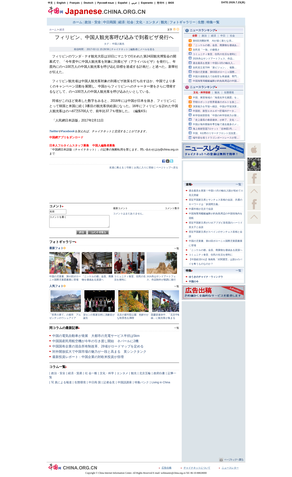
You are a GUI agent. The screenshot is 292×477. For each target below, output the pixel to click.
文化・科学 (107, 373)
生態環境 (80, 382)
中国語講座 (125, 382)
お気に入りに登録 (144, 167)
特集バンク (142, 382)
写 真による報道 (61, 382)
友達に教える (116, 167)
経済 (61, 29)
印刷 (129, 167)
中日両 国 (95, 382)
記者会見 (109, 382)
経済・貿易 (75, 373)
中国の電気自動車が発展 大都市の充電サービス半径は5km (96, 335)
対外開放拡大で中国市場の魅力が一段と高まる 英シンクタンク (99, 351)
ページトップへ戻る (167, 167)
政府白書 (159, 373)
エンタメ (122, 373)
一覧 (176, 328)
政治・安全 (58, 373)
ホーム (53, 29)
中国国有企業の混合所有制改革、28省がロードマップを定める (98, 346)
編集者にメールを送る (142, 49)
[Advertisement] (213, 327)
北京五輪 (145, 373)
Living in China (160, 382)
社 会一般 (91, 373)
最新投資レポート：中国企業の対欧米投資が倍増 (88, 357)
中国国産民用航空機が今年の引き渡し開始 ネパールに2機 (95, 341)
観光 (134, 373)
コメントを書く (79, 221)
